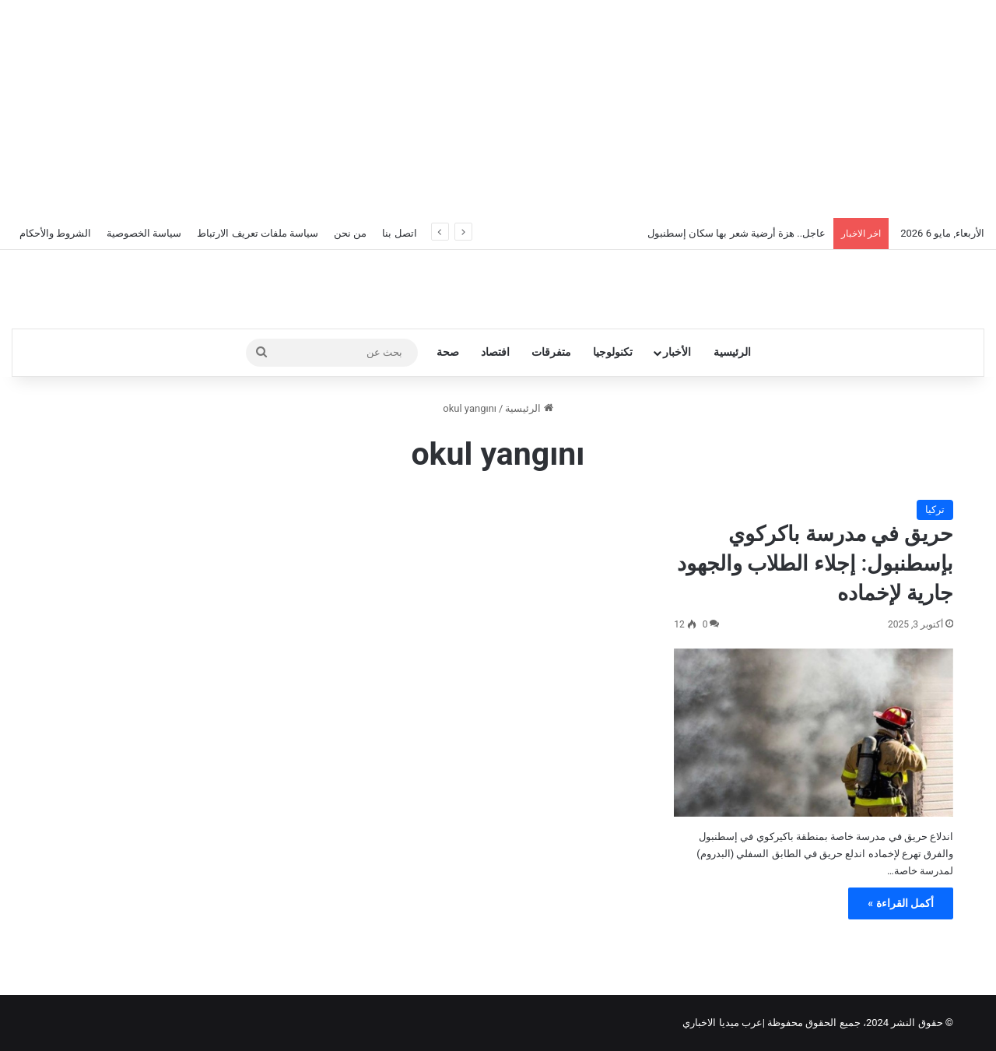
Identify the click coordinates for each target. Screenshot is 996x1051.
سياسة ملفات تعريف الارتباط (257, 233)
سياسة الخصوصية (144, 233)
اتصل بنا (399, 233)
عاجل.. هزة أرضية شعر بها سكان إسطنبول (736, 233)
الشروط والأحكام (55, 233)
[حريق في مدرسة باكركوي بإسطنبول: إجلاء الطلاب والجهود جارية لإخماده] (813, 733)
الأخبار (677, 352)
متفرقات (551, 352)
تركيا (935, 509)
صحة (448, 352)
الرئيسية (732, 352)
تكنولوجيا (613, 352)
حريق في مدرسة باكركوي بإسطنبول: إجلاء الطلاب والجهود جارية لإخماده (815, 564)
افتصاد (495, 352)
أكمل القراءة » (901, 903)
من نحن (350, 233)
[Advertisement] (498, 109)
